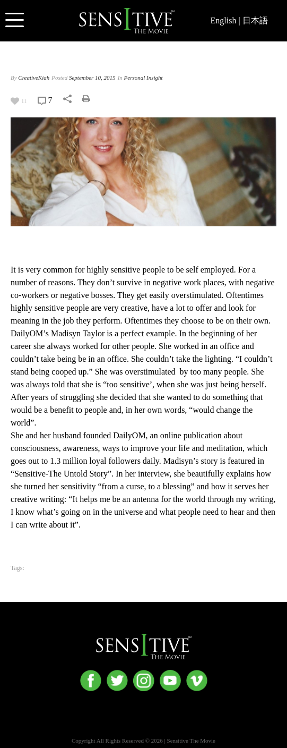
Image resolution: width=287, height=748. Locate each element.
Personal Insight (143, 77)
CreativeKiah (33, 77)
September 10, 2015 (92, 77)
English (224, 20)
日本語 (255, 20)
